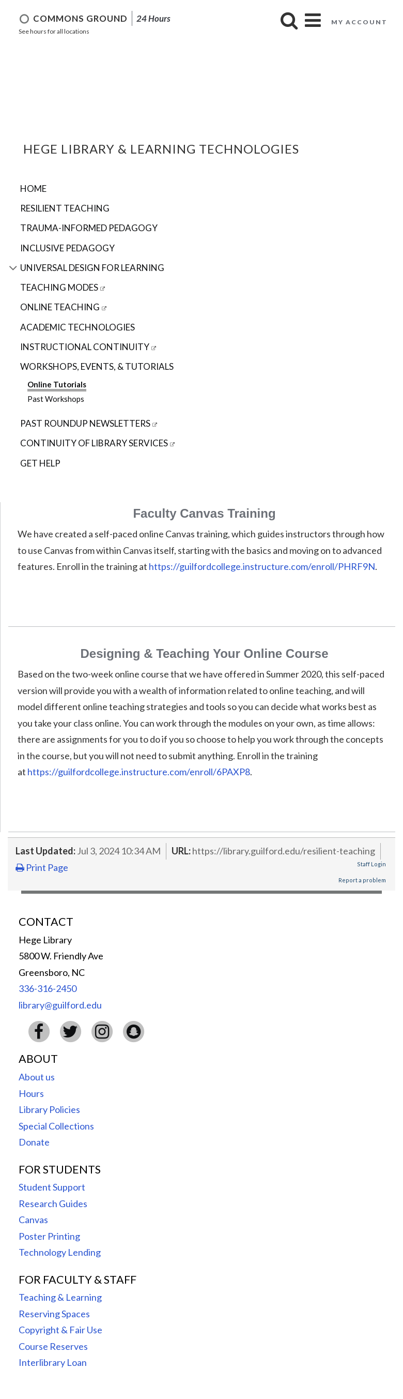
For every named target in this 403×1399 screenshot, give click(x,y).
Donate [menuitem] (34, 1142)
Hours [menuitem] (31, 1093)
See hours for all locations (54, 31)
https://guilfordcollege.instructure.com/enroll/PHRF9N (262, 566)
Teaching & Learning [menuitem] (60, 1297)
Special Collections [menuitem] (56, 1126)
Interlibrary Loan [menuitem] (53, 1362)
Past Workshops (55, 398)
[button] (289, 20)
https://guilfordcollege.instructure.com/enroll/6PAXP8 (138, 771)
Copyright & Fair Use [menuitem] (60, 1329)
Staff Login (371, 864)
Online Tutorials (56, 384)
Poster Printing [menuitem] (49, 1236)
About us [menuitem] (37, 1076)
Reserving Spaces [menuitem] (54, 1313)
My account (359, 22)
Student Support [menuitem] (52, 1187)
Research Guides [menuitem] (53, 1203)
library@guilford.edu (60, 1005)
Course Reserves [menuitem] (53, 1346)
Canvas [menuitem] (33, 1219)
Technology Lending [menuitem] (60, 1252)
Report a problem (362, 880)
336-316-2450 (47, 988)
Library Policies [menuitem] (49, 1109)
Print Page (42, 867)
